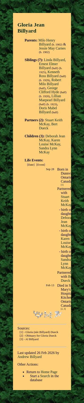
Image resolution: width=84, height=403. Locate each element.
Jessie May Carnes (52, 48)
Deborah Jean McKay (67, 222)
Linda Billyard (54, 60)
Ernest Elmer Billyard (48, 66)
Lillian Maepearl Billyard (52, 98)
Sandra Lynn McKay (48, 150)
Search (45, 376)
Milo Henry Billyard (46, 42)
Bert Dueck (48, 126)
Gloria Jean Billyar (31, 28)
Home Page (49, 372)
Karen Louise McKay (49, 142)
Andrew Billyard (29, 357)
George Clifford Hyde (49, 90)
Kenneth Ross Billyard (49, 74)
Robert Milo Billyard (50, 82)
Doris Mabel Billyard (48, 110)
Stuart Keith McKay (66, 201)
